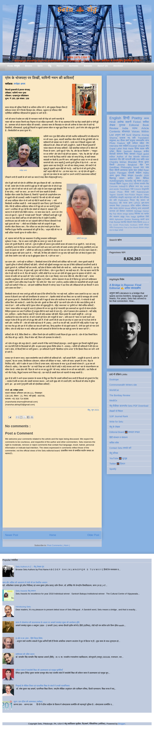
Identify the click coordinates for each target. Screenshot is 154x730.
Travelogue (125, 189)
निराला (132, 200)
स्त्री (133, 192)
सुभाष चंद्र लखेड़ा (135, 170)
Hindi (112, 121)
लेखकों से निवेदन (116, 411)
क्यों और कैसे (138, 197)
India (125, 128)
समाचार (132, 154)
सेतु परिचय (113, 453)
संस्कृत (130, 175)
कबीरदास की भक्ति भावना (25, 654)
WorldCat (114, 390)
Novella (129, 180)
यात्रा (139, 180)
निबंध (126, 154)
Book (146, 125)
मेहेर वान (144, 164)
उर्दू (134, 180)
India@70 (123, 186)
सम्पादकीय (140, 140)
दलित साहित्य (136, 205)
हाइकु (122, 217)
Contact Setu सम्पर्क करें (120, 448)
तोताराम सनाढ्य (144, 227)
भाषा (147, 167)
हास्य (130, 203)
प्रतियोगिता (113, 197)
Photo (120, 192)
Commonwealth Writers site (123, 385)
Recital (117, 222)
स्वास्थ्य (121, 208)
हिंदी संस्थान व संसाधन (118, 437)
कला (137, 186)
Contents (114, 131)
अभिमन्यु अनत (136, 208)
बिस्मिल (146, 178)
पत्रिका (146, 225)
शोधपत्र (126, 131)
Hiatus (60, 65)
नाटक (125, 203)
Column (137, 189)
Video (146, 195)
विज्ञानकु (112, 178)
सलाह (115, 208)
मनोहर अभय (19, 83)
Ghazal (141, 146)
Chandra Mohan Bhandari (123, 162)
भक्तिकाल (145, 205)
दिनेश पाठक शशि (142, 148)
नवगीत (146, 214)
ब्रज (147, 219)
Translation (143, 138)
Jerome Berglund (127, 164)
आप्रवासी (145, 208)
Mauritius (113, 203)
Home (52, 535)
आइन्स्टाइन (128, 197)
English (115, 118)
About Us (103, 65)
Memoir (145, 156)
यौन (110, 217)
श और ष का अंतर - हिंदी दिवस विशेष (29, 638)
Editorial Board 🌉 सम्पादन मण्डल (124, 432)
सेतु (49, 65)
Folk (111, 222)
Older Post (93, 535)
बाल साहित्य (124, 146)
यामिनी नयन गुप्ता (82, 238)
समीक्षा (146, 121)
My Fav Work (115, 214)
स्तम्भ (134, 128)
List (111, 134)
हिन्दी (126, 118)
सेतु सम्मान (140, 200)
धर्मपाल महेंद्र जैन (140, 143)
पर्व (148, 200)
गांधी (131, 189)
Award (112, 192)
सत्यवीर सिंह (144, 184)
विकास (139, 222)
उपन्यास (112, 211)
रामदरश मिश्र (114, 205)
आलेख (120, 121)
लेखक (112, 125)
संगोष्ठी (121, 230)
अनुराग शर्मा (120, 135)
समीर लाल (145, 159)
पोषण (138, 178)
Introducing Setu (23, 606)
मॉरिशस (146, 197)
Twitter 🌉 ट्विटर (117, 463)
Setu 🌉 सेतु (77, 9)
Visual (127, 208)
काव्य (146, 118)
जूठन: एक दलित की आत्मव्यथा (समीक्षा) (28, 701)
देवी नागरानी (126, 159)
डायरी (142, 219)
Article (145, 128)
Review (113, 128)
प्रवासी (131, 172)
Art (118, 140)
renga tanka (128, 214)
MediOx (113, 400)
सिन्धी (127, 192)
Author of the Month (128, 156)
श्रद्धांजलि (145, 189)
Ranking (135, 219)
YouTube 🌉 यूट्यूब (118, 458)
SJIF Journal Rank (118, 416)
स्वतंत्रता (129, 211)
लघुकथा (112, 140)
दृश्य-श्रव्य (145, 203)
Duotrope (114, 379)
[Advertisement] (129, 93)
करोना (130, 178)
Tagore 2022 (127, 184)
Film (128, 217)
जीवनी (116, 170)
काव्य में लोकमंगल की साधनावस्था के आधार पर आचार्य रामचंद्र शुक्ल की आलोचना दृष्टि (48, 622)
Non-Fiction (130, 195)
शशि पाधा (136, 159)
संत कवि (113, 200)
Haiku (146, 172)
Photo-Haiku (124, 225)
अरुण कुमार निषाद (117, 175)
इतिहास (131, 186)
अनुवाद (132, 140)
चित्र (111, 170)
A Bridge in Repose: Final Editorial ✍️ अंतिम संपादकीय (125, 286)
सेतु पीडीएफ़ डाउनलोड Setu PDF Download (128, 406)
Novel (136, 167)
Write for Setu (116, 421)
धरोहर (111, 151)
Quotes (127, 219)
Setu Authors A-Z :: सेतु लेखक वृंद (30, 566)
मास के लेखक (113, 230)
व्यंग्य (147, 140)
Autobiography (116, 180)
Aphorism (119, 219)
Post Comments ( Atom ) (58, 545)
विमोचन (122, 211)
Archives (118, 65)
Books (28, 65)
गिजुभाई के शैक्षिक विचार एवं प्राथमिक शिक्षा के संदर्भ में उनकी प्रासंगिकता (43, 685)
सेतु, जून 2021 (93, 410)
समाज (111, 219)
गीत (119, 159)
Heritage (138, 211)
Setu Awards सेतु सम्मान (26, 591)
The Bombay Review (119, 395)
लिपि (147, 217)
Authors (73, 65)
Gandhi (120, 195)
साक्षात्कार (113, 159)
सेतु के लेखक (114, 426)
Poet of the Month (131, 227)
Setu (40, 65)
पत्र (142, 167)
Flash (139, 154)
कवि (134, 138)
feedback (133, 225)
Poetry (137, 118)
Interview (113, 146)
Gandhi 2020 (142, 175)
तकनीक (123, 222)
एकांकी (141, 225)
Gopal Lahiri (115, 148)
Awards (88, 65)
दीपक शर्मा (124, 140)
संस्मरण (120, 154)
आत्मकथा (124, 170)
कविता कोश (114, 442)
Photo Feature (117, 143)
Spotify (112, 469)
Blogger (121, 723)
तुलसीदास (140, 217)
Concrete (113, 186)
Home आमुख (13, 65)
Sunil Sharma (133, 135)
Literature (125, 205)
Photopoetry (118, 227)
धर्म (117, 211)
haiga (133, 217)
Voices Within (140, 131)
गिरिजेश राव (138, 214)
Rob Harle (128, 148)
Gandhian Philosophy (120, 167)
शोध (147, 146)
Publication (123, 200)
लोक (111, 208)
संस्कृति (121, 197)
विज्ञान (118, 183)
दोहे (120, 203)
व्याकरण (116, 217)
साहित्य (138, 172)
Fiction (137, 121)
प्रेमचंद (136, 184)
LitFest (137, 203)
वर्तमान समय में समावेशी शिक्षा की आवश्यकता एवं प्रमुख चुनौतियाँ (39, 670)
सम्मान (121, 178)
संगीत (111, 227)
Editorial (134, 125)
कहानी (128, 121)
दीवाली (129, 222)
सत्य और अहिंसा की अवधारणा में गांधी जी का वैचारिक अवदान (24, 582)
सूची (128, 143)
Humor (146, 211)
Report (139, 195)
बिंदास (118, 151)
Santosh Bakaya (132, 151)
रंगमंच (135, 222)
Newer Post (11, 535)
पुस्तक (122, 125)
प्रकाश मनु (125, 138)
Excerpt (133, 146)
